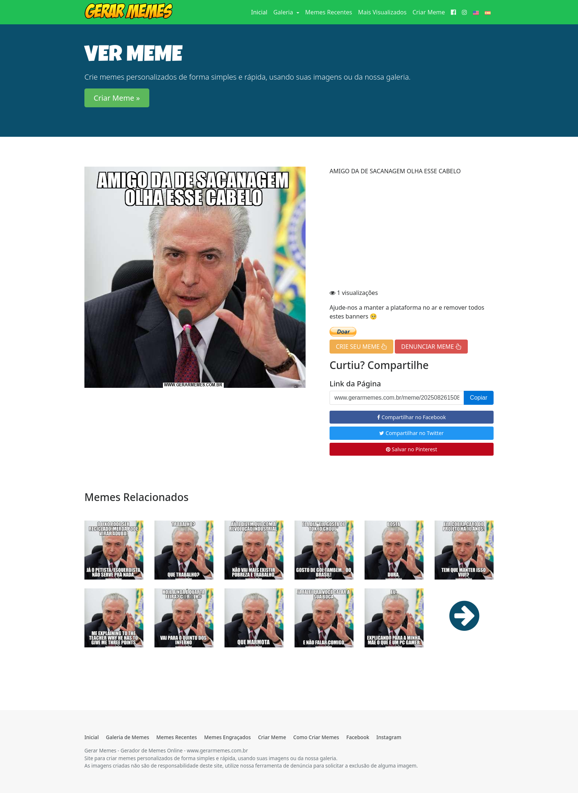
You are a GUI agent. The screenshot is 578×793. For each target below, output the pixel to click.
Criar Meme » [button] (117, 98)
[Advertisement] (412, 233)
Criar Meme (428, 12)
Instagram (388, 737)
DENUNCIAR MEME (431, 346)
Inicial (260, 11)
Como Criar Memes (316, 737)
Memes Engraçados (227, 737)
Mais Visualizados (382, 12)
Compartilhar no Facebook (411, 417)
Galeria (284, 12)
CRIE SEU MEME (361, 346)
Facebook (357, 737)
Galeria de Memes (127, 737)
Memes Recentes (328, 12)
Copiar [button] (478, 397)
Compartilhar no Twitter (411, 433)
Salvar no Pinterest (411, 449)
